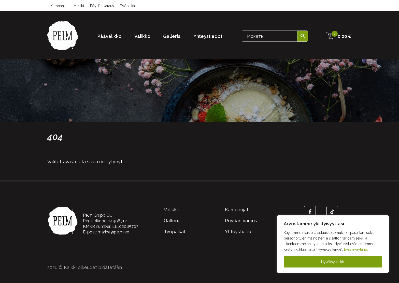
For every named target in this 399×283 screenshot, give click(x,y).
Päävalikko (109, 36)
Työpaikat (128, 6)
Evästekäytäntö (356, 249)
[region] (333, 244)
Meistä (79, 6)
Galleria (172, 36)
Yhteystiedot (207, 36)
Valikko (142, 36)
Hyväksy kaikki (333, 262)
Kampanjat (58, 6)
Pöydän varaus (102, 6)
